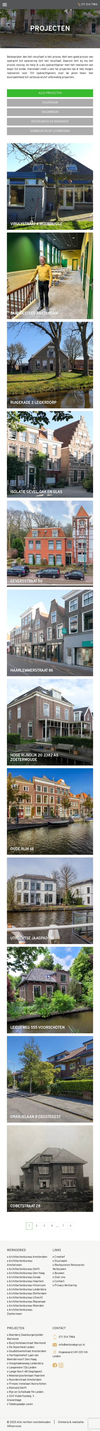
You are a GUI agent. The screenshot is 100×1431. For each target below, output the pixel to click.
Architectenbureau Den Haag (27, 1273)
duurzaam (50, 102)
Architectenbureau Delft (24, 1269)
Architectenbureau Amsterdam (28, 1257)
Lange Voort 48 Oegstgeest (25, 1371)
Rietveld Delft (18, 1388)
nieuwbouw (50, 112)
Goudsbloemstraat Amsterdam (27, 1351)
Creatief (60, 1257)
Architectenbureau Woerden (26, 1306)
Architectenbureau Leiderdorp (27, 1289)
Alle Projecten (50, 93)
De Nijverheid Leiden (21, 1347)
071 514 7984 (89, 4)
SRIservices (14, 1426)
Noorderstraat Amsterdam (25, 1380)
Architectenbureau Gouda (24, 1277)
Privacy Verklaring (66, 1285)
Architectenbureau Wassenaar (27, 1302)
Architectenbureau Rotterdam (27, 1293)
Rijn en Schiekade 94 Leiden (26, 1392)
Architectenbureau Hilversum (27, 1285)
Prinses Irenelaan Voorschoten (27, 1384)
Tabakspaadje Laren (21, 1404)
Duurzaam (61, 1261)
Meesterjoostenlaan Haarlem (27, 1376)
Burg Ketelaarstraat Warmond (27, 1343)
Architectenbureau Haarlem (26, 1281)
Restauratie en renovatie (50, 121)
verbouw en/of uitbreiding (50, 131)
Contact (59, 1281)
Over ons (60, 1277)
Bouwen (59, 1273)
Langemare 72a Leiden (22, 1367)
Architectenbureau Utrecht (26, 1297)
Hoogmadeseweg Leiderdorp (26, 1363)
